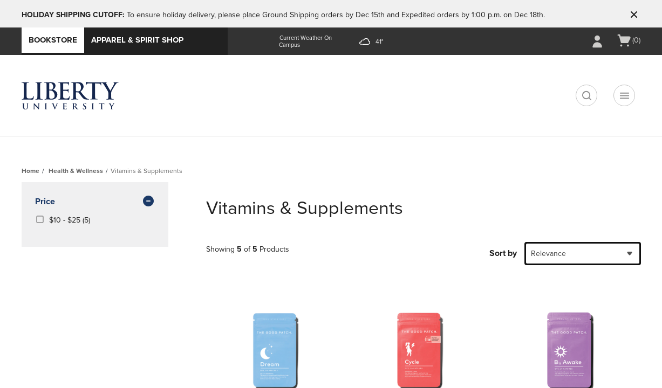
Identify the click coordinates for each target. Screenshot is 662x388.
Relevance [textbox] (548, 253)
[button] (633, 14)
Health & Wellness (76, 171)
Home (30, 171)
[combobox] (582, 253)
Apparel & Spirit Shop (137, 40)
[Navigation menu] (624, 95)
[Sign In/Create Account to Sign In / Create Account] (597, 41)
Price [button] (95, 202)
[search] (586, 95)
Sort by (503, 253)
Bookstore (53, 40)
